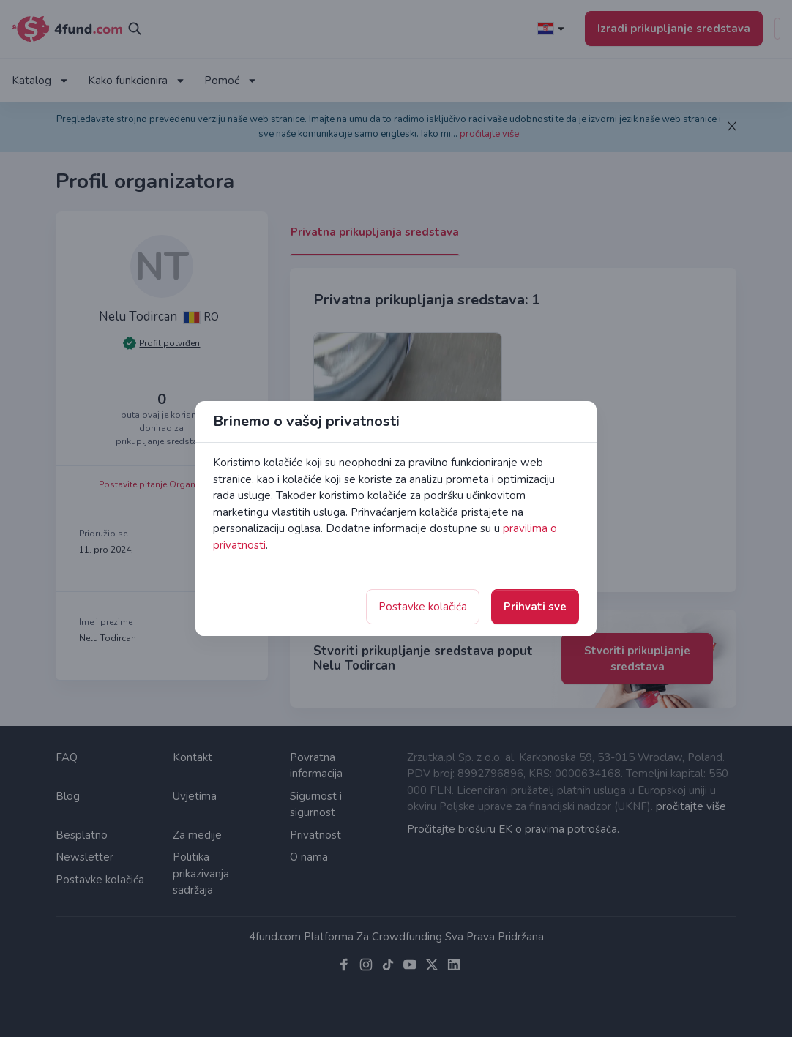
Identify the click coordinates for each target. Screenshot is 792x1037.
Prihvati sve (535, 606)
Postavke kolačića (422, 606)
